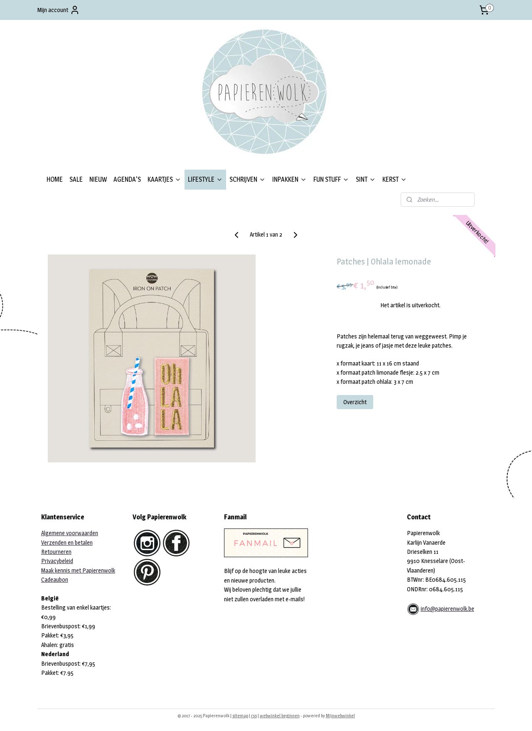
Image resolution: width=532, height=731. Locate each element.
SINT (366, 179)
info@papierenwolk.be (447, 608)
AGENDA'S (127, 179)
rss (254, 716)
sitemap (240, 716)
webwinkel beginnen (280, 716)
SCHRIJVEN (247, 179)
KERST (394, 179)
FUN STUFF (331, 179)
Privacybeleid (57, 560)
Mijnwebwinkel (340, 716)
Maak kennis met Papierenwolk (78, 570)
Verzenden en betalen (67, 542)
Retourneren (56, 551)
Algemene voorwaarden (69, 532)
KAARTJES (164, 179)
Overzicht (355, 401)
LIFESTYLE (205, 179)
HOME (55, 179)
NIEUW (98, 179)
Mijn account (58, 10)
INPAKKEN (289, 179)
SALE (76, 179)
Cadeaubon (54, 579)
